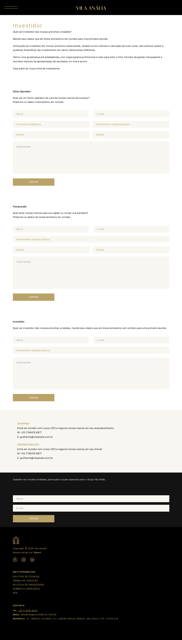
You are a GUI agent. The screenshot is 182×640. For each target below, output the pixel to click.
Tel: (15, 610)
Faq (15, 592)
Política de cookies (26, 576)
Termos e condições (26, 588)
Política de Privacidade (28, 584)
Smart (37, 552)
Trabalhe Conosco (25, 580)
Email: (16, 614)
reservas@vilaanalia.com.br (39, 614)
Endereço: (19, 618)
